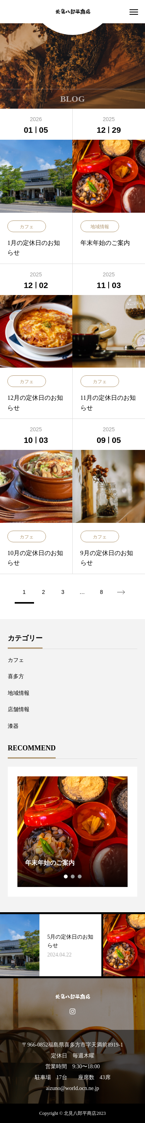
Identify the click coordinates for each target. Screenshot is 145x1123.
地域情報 (18, 693)
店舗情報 (18, 709)
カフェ (16, 660)
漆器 (13, 726)
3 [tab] (80, 876)
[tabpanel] (72, 831)
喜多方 (16, 676)
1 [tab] (66, 876)
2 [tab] (73, 876)
